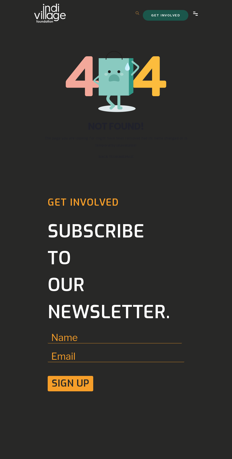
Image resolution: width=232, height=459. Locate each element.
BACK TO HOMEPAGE (115, 157)
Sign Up (70, 383)
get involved (165, 15)
